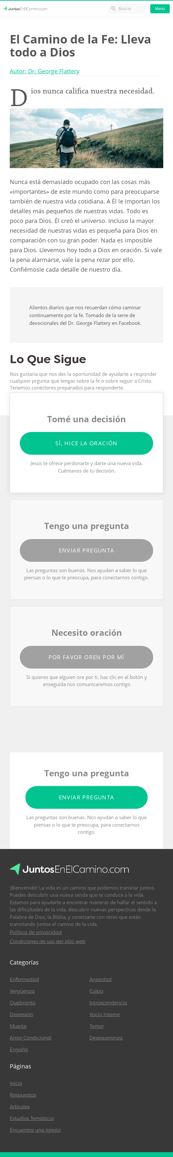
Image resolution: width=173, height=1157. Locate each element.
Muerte (18, 1026)
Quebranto (22, 1003)
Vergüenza (22, 991)
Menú (160, 8)
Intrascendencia (108, 1003)
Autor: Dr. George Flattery (44, 71)
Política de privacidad (36, 932)
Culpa (96, 991)
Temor (96, 1026)
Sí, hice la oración (86, 443)
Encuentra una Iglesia (35, 1130)
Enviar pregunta (86, 550)
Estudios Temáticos (32, 1118)
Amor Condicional (30, 1038)
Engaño (19, 1049)
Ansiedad (100, 979)
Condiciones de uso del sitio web (48, 941)
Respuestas (23, 1095)
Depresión (21, 1014)
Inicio (16, 1083)
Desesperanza (106, 1038)
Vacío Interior (104, 1014)
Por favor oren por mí (86, 657)
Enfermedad (24, 979)
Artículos (20, 1106)
